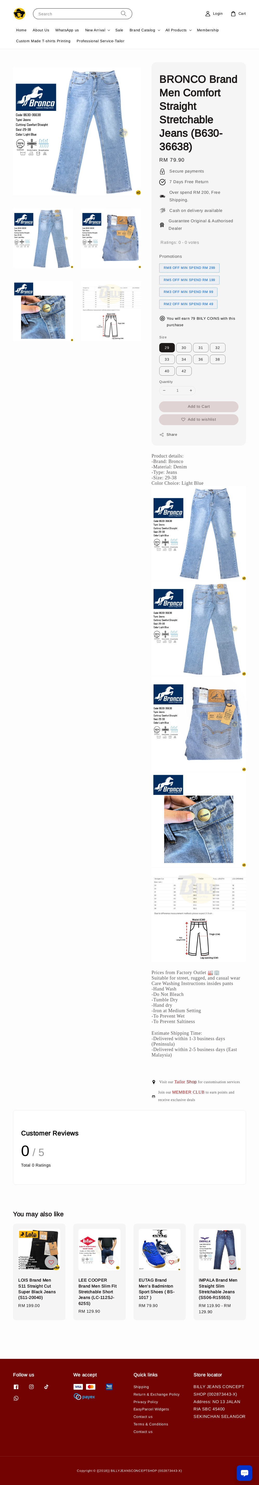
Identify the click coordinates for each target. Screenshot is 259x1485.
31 (200, 348)
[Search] (123, 14)
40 (167, 371)
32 (217, 348)
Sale (119, 30)
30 (184, 348)
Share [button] (168, 434)
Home (21, 30)
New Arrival (95, 30)
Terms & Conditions (151, 1424)
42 (184, 371)
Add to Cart (199, 406)
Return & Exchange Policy (157, 1394)
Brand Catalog (142, 30)
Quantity (166, 382)
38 (217, 359)
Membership (208, 30)
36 (200, 359)
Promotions (170, 256)
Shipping (141, 1387)
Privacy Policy (146, 1402)
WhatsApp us (67, 30)
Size (163, 337)
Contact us (143, 1417)
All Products (176, 30)
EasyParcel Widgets (151, 1409)
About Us (41, 30)
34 (184, 359)
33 (167, 359)
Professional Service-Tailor (100, 41)
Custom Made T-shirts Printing (43, 41)
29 (167, 348)
